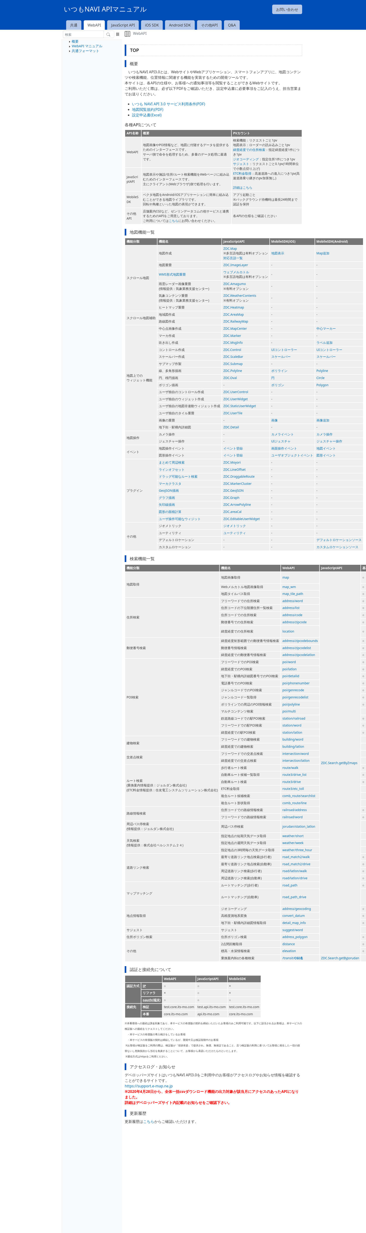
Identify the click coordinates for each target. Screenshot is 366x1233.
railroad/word (292, 817)
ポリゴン (277, 385)
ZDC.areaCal (232, 511)
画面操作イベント (284, 448)
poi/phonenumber (296, 683)
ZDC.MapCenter (235, 328)
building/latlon (293, 746)
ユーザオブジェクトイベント (292, 455)
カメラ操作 (324, 434)
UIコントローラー (284, 349)
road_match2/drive (296, 864)
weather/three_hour (297, 850)
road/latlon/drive (294, 878)
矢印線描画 (167, 504)
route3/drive (291, 782)
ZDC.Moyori (232, 462)
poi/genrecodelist (295, 697)
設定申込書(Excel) (146, 115)
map (285, 577)
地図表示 (277, 253)
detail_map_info (294, 923)
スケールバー (281, 356)
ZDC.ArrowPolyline (237, 504)
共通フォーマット (85, 50)
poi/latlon (289, 669)
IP (144, 986)
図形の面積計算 (170, 511)
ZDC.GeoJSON (233, 490)
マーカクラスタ (170, 483)
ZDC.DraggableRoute (238, 476)
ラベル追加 (324, 342)
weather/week (293, 843)
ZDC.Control (232, 349)
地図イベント (326, 448)
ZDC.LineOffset (234, 469)
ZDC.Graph (231, 497)
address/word (292, 601)
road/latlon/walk (294, 871)
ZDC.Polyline (232, 370)
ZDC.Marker (232, 335)
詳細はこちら (242, 187)
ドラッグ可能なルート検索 (178, 476)
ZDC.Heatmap (233, 307)
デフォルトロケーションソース (339, 540)
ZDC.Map (230, 248)
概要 (75, 41)
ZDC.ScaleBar (233, 356)
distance (288, 944)
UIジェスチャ (281, 441)
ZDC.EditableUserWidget (241, 519)
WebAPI (94, 25)
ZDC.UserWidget (235, 399)
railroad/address (294, 810)
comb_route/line (294, 803)
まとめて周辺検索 (172, 462)
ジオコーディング (246, 159)
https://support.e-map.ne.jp (149, 1086)
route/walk (290, 767)
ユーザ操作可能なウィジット (180, 519)
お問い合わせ (287, 9)
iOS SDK (152, 25)
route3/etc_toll (293, 788)
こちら (173, 220)
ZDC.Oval (230, 378)
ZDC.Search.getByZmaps (339, 763)
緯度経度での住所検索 (249, 149)
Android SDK (180, 25)
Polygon (322, 385)
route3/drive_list (294, 774)
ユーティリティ (234, 533)
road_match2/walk (296, 857)
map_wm (289, 587)
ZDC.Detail (231, 427)
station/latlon (292, 732)
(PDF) (158, 109)
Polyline (322, 370)
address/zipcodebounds (300, 641)
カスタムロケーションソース (337, 547)
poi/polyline (291, 704)
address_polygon (294, 937)
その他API (209, 25)
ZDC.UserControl (235, 392)
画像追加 (322, 420)
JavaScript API (123, 25)
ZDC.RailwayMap (235, 321)
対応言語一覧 (233, 258)
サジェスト (241, 164)
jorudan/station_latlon (298, 826)
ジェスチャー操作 (329, 441)
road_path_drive (294, 897)
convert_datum (293, 915)
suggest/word (292, 930)
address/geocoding (296, 908)
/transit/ (292, 958)
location (288, 631)
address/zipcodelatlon (298, 655)
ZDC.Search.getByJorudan (340, 958)
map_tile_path (292, 593)
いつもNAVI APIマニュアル (105, 9)
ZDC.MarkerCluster (237, 483)
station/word (291, 725)
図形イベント (326, 455)
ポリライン (279, 370)
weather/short (293, 836)
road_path (289, 885)
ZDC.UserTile (232, 413)
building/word (292, 739)
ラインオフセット (172, 469)
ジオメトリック (234, 526)
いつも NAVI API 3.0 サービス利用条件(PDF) (168, 103)
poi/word (289, 662)
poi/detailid (290, 676)
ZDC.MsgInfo (233, 342)
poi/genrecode (293, 690)
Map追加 (323, 253)
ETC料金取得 (242, 173)
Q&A (232, 25)
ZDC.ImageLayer (235, 265)
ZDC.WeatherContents (239, 295)
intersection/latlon (296, 760)
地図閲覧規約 (143, 109)
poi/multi (289, 711)
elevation (289, 951)
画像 (274, 420)
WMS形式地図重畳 (172, 274)
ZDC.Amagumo (234, 284)
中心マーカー (326, 328)
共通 (73, 25)
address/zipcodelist (296, 648)
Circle (320, 378)
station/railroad (293, 718)
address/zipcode (294, 622)
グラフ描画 (167, 497)
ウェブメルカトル (236, 272)
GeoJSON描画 (169, 490)
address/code (292, 615)
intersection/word (295, 753)
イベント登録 (233, 448)
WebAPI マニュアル (87, 46)
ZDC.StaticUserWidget (239, 406)
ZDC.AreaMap (233, 314)
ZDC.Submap (233, 364)
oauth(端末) (152, 1000)
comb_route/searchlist (298, 796)
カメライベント (282, 434)
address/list (290, 608)
